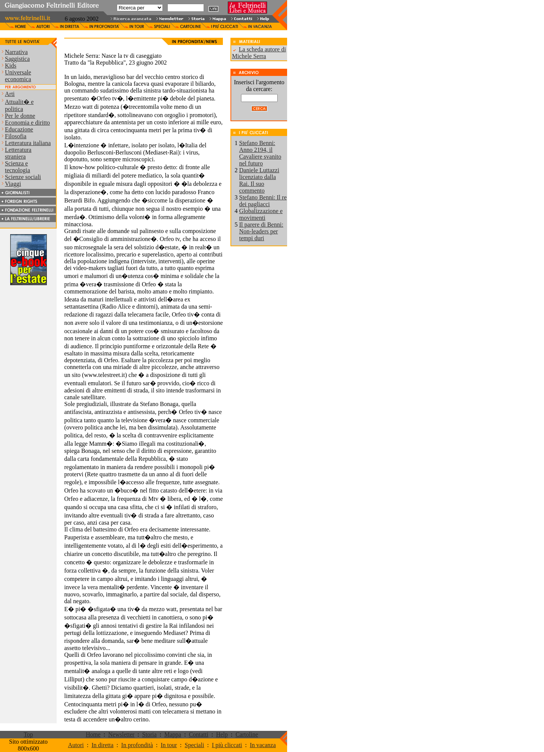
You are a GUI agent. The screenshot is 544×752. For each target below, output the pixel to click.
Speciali (194, 745)
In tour (169, 745)
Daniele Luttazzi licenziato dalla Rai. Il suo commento (259, 180)
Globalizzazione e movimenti (261, 214)
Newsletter (121, 734)
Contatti (199, 734)
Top (28, 734)
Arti (10, 94)
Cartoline (246, 734)
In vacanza (263, 745)
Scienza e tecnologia (17, 166)
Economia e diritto (27, 122)
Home (93, 734)
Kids (10, 65)
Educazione (19, 129)
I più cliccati (227, 745)
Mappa (172, 734)
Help (222, 734)
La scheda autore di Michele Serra (259, 52)
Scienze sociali (23, 177)
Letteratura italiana (28, 143)
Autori (76, 745)
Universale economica (18, 75)
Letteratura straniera (18, 153)
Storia (149, 734)
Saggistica (17, 59)
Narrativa (16, 52)
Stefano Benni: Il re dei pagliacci (263, 200)
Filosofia (15, 136)
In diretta (102, 745)
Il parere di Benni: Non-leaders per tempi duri (261, 231)
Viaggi (13, 184)
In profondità (137, 745)
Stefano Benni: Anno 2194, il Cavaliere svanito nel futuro (260, 153)
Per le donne (20, 116)
